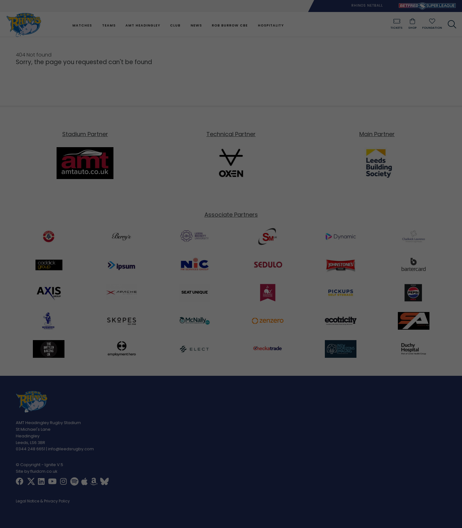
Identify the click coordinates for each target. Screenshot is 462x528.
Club (175, 25)
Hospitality (270, 25)
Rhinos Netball (367, 5)
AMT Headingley (142, 25)
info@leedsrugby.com (71, 449)
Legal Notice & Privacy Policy (43, 501)
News (196, 25)
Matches (82, 25)
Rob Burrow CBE (230, 25)
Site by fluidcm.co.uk (37, 471)
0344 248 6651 (30, 449)
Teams (108, 25)
